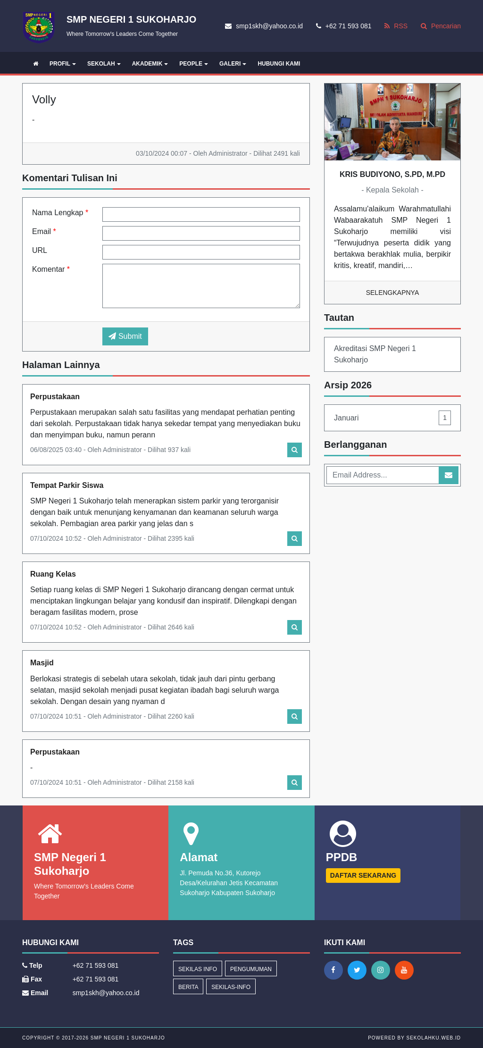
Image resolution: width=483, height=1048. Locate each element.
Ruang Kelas (53, 574)
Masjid (42, 663)
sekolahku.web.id (434, 1037)
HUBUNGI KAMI (279, 63)
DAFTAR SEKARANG (363, 875)
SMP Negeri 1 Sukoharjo (127, 1037)
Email (44, 231)
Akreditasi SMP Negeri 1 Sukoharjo (375, 354)
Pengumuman (251, 969)
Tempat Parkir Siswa (66, 485)
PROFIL (63, 63)
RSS (396, 26)
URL (39, 250)
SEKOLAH (104, 63)
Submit (125, 336)
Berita (188, 987)
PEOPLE (193, 63)
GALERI (232, 63)
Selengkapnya (392, 292)
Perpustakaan (55, 397)
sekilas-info (230, 987)
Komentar (51, 269)
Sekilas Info (197, 969)
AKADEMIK (150, 63)
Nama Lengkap (60, 213)
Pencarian (441, 26)
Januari (392, 418)
